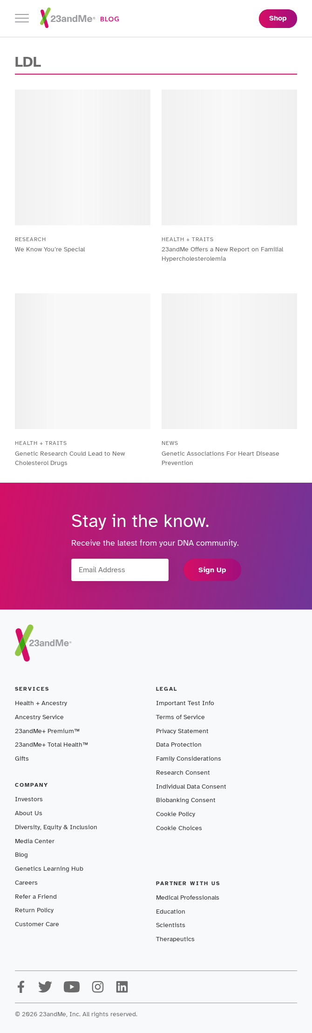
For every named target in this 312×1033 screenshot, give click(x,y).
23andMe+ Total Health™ (51, 745)
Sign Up (212, 570)
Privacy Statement (182, 731)
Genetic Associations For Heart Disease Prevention (220, 458)
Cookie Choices (179, 828)
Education (170, 911)
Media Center (34, 841)
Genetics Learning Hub (49, 869)
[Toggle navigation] (22, 18)
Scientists (170, 925)
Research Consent (183, 772)
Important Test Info (185, 703)
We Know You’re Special (50, 249)
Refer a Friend (36, 897)
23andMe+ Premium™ (47, 731)
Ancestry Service (39, 717)
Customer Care (37, 924)
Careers (26, 883)
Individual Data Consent (191, 786)
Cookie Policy (175, 814)
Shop (278, 18)
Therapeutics (175, 939)
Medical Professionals (187, 897)
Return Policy (34, 910)
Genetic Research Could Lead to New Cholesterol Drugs (70, 458)
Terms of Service (180, 717)
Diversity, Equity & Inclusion (56, 827)
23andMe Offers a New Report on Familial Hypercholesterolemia (222, 254)
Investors (29, 799)
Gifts (22, 759)
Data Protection (179, 745)
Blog (21, 855)
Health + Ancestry (41, 703)
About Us (28, 813)
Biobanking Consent (186, 800)
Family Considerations (188, 759)
